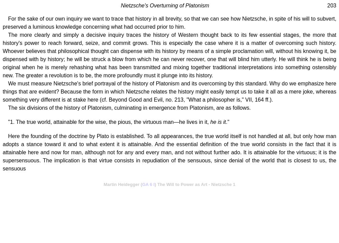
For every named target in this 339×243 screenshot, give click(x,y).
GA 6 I (148, 184)
